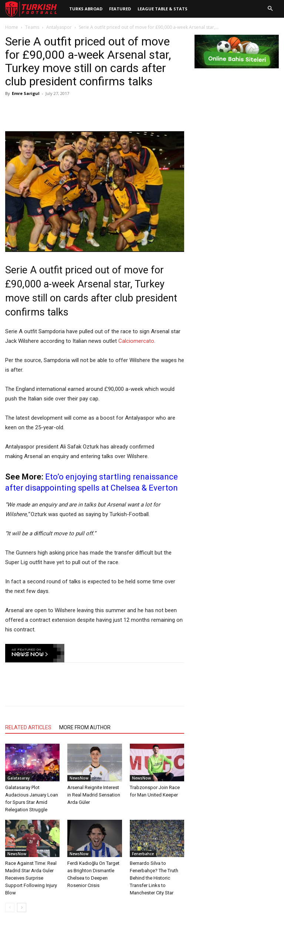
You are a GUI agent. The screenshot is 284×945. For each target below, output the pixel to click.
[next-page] (21, 907)
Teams (32, 27)
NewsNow (79, 778)
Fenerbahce (143, 853)
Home (11, 27)
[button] (270, 9)
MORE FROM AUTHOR (85, 727)
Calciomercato (136, 341)
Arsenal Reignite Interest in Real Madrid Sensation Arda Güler (93, 795)
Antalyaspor (59, 27)
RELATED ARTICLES (28, 727)
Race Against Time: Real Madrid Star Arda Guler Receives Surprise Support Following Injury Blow (31, 877)
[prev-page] (9, 907)
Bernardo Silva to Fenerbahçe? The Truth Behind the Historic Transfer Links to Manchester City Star (154, 877)
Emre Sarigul (26, 93)
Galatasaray (18, 778)
